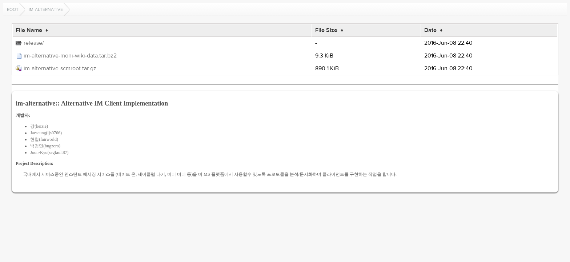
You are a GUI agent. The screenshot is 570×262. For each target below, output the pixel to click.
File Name (29, 30)
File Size (326, 30)
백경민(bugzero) (45, 145)
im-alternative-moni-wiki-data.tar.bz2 (70, 55)
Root (13, 9)
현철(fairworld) (44, 139)
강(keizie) (39, 126)
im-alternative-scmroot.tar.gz (60, 68)
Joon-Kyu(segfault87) (49, 152)
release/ (34, 43)
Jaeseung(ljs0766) (46, 132)
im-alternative (46, 9)
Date (430, 30)
